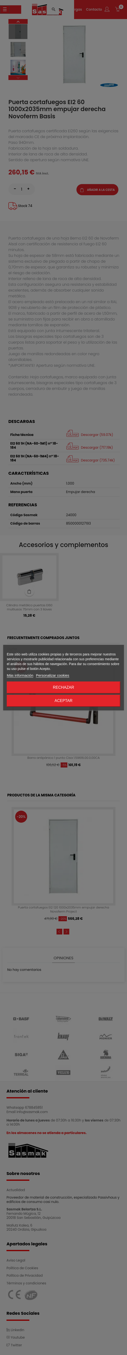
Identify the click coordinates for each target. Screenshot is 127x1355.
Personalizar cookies (52, 675)
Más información (20, 675)
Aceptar (63, 701)
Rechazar (63, 687)
